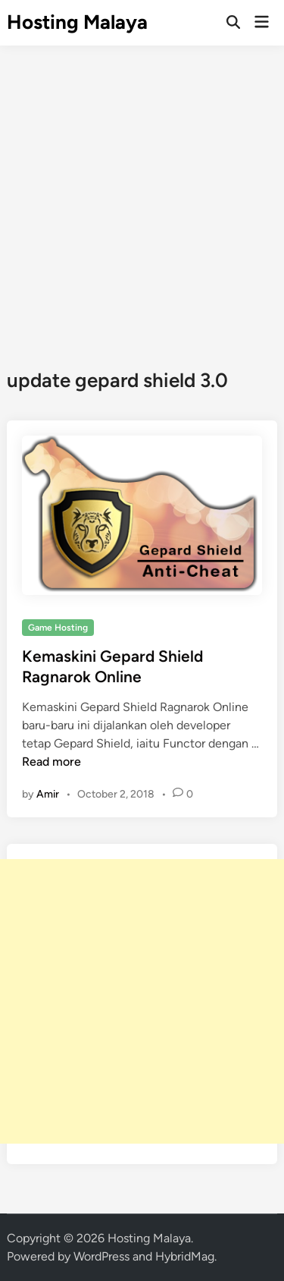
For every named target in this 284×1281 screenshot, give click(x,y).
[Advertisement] (142, 195)
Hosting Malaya (77, 22)
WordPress (101, 1256)
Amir (47, 794)
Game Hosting (58, 627)
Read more (51, 761)
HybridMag (184, 1256)
